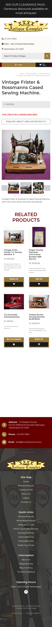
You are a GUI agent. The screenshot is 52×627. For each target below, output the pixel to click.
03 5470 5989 (9, 39)
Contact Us (26, 502)
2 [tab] (18, 196)
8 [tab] (39, 196)
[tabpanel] (13, 188)
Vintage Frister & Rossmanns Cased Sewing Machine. (33, 75)
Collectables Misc (26, 541)
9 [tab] (42, 196)
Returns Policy (26, 568)
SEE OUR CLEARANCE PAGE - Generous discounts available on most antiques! (26, 9)
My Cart (43, 64)
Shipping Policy (26, 564)
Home (22, 73)
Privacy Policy (17, 613)
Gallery (26, 498)
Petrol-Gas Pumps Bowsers (26, 529)
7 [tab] (36, 196)
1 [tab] (15, 196)
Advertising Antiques (26, 520)
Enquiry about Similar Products (26, 121)
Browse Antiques (31, 73)
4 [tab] (25, 196)
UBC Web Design (30, 608)
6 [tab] (32, 196)
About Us (26, 494)
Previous (4, 188)
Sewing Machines (44, 73)
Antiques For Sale (26, 525)
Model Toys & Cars (26, 545)
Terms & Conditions (26, 572)
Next (47, 188)
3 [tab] (22, 196)
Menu (18, 65)
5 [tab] (29, 196)
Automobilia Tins (26, 537)
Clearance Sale (26, 490)
